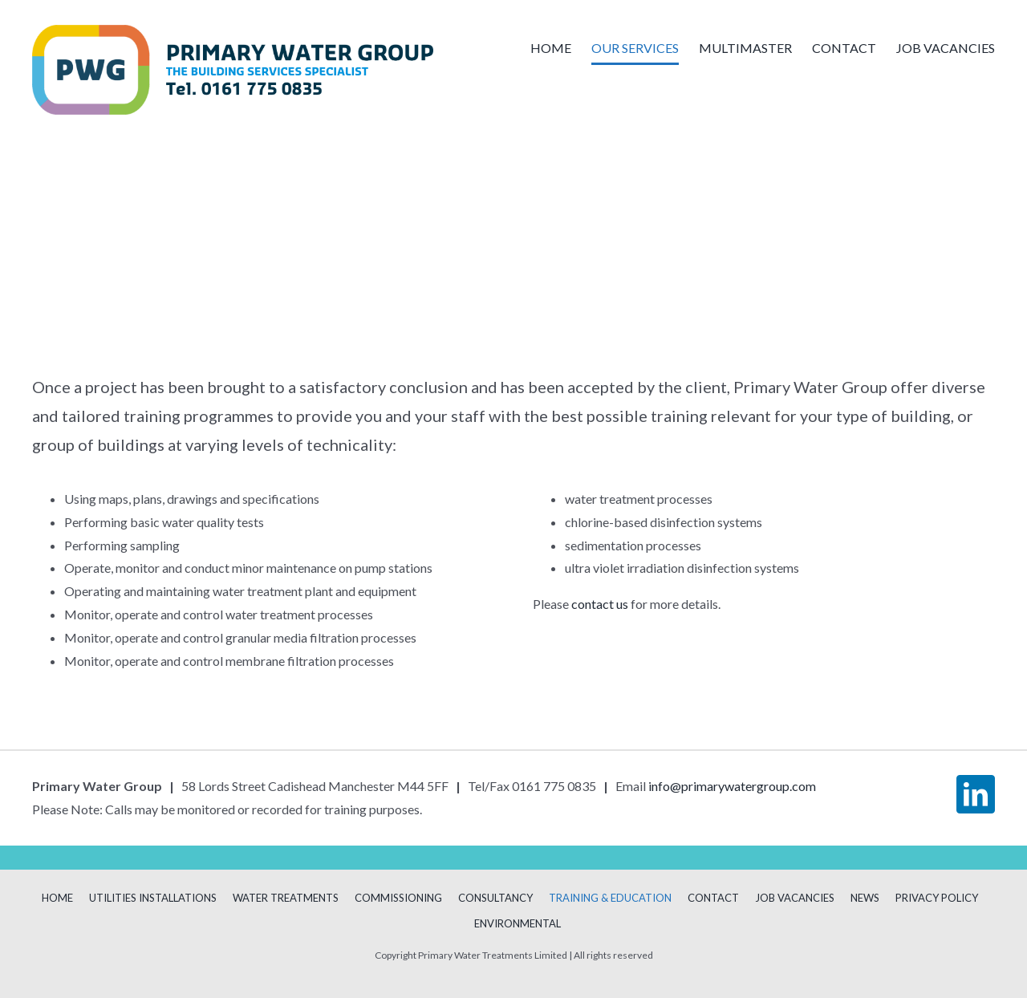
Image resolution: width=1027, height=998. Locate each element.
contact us (599, 603)
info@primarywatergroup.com (732, 785)
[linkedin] (975, 794)
